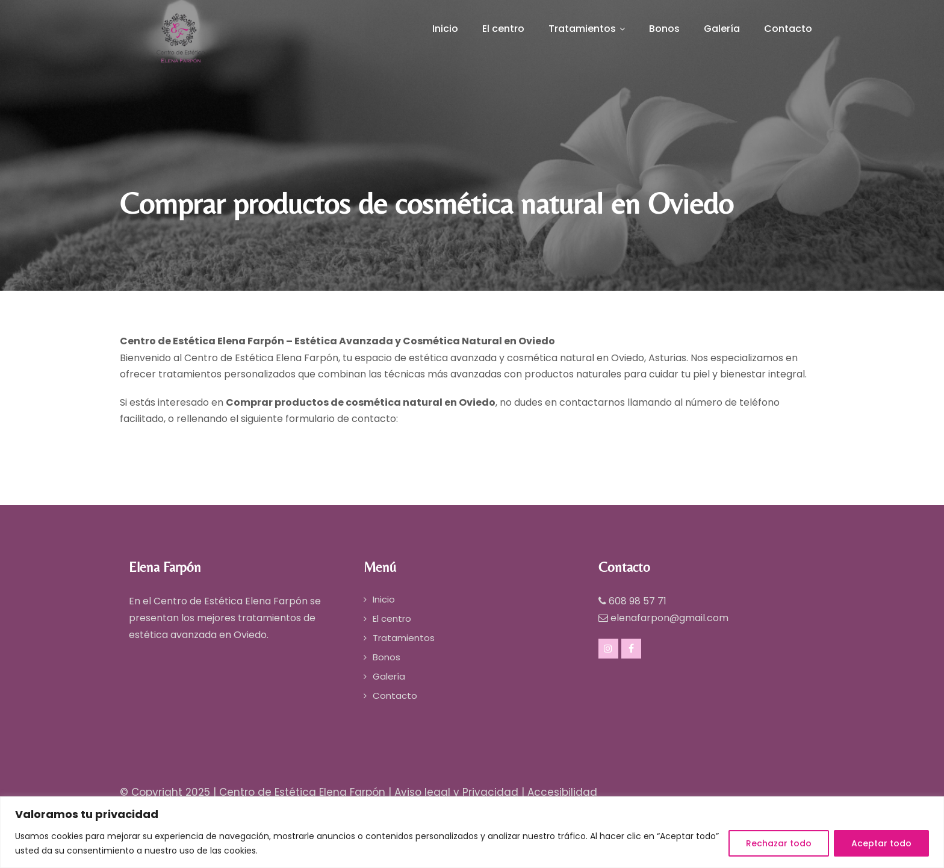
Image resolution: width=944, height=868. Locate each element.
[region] (472, 832)
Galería (722, 29)
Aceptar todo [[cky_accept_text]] (881, 843)
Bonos (664, 29)
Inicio (445, 29)
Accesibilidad (562, 792)
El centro (503, 29)
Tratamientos (586, 29)
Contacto (788, 29)
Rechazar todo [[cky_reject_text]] (779, 843)
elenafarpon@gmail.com (669, 618)
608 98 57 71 (637, 601)
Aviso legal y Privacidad (456, 792)
